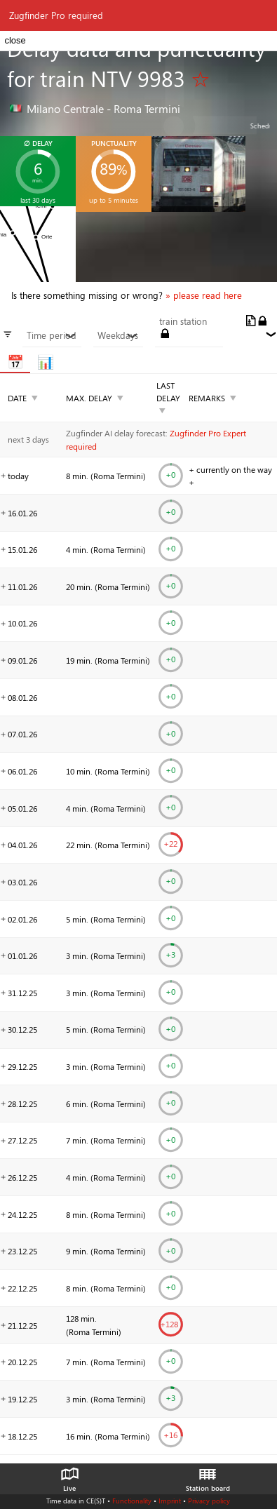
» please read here (203, 295)
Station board (208, 1476)
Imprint (169, 1500)
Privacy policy (209, 1500)
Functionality (131, 1500)
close (14, 40)
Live (69, 1476)
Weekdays (117, 335)
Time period (51, 335)
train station (183, 321)
